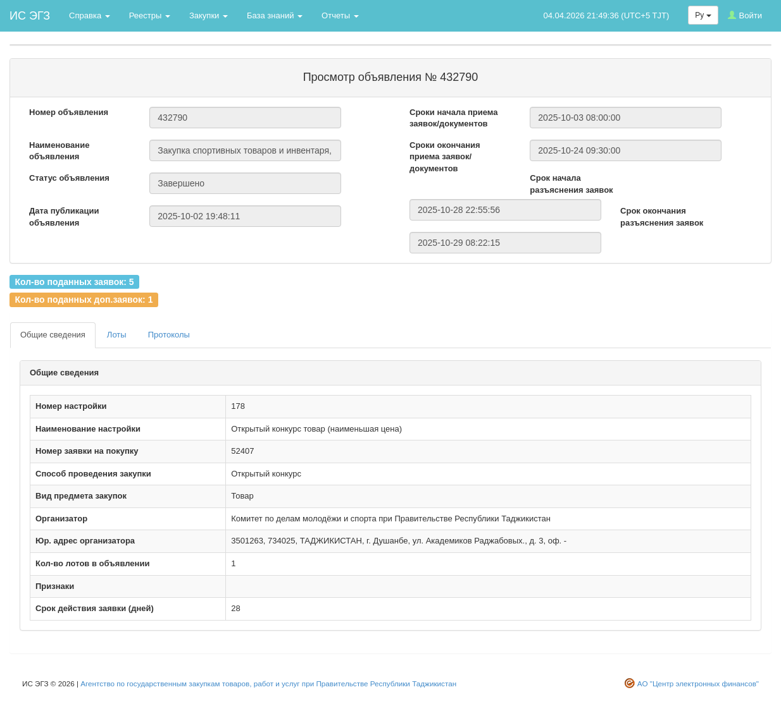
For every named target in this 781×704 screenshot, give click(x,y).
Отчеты (340, 15)
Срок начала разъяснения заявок (571, 184)
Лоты (117, 334)
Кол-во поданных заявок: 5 (74, 281)
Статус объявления (69, 178)
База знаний (275, 15)
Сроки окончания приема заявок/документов (444, 156)
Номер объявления (68, 112)
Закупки (208, 15)
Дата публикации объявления (64, 217)
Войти (745, 15)
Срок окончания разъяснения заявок (661, 217)
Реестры (149, 15)
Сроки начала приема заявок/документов (453, 118)
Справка (89, 15)
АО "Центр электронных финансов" (698, 683)
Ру (703, 15)
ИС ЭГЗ (29, 15)
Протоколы (169, 334)
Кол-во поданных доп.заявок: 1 (84, 299)
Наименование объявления (59, 151)
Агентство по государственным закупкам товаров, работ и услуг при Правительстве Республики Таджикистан (268, 683)
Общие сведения (52, 334)
